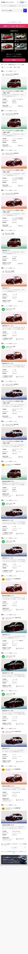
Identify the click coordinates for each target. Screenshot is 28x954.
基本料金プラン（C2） (8, 520)
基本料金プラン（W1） (8, 673)
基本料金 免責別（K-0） (8, 481)
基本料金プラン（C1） (8, 325)
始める (14, 60)
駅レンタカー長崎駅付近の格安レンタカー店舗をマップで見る (14, 852)
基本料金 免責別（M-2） (8, 786)
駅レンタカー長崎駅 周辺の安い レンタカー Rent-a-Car (15, 6)
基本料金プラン (6, 250)
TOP (2, 6)
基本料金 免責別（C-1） (8, 595)
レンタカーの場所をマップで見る (14, 22)
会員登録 (22, 2)
